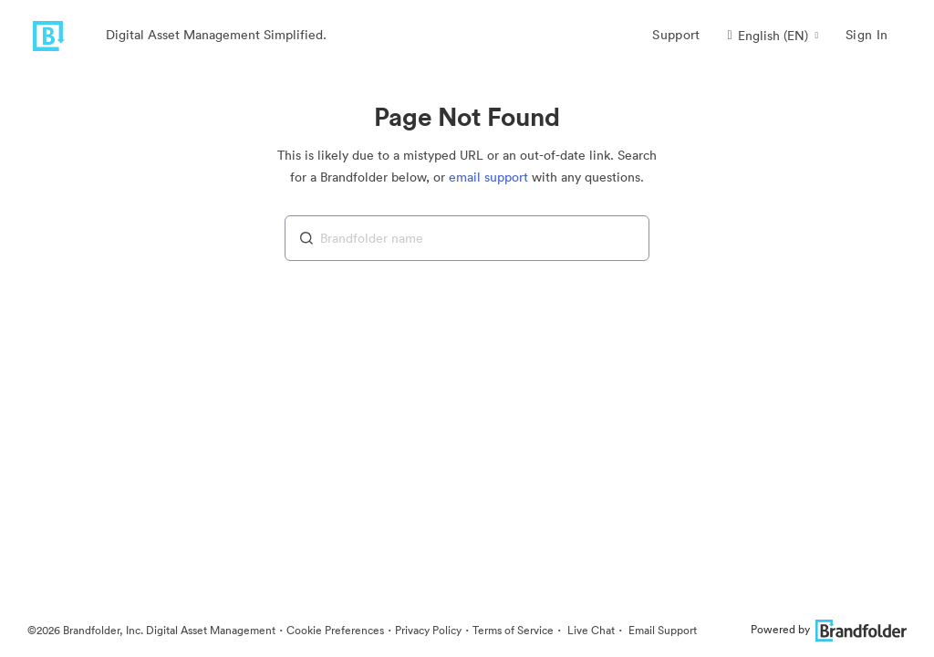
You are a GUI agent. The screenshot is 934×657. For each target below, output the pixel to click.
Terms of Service (513, 630)
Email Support (661, 630)
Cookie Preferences (335, 630)
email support (488, 177)
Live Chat (590, 630)
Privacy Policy (428, 630)
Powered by (829, 629)
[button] (772, 35)
